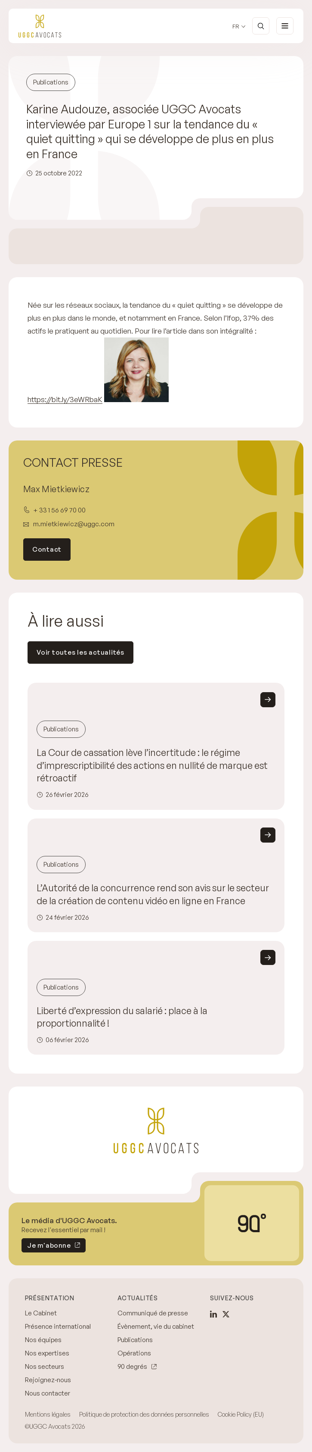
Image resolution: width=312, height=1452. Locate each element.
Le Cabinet (41, 1313)
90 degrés (132, 1366)
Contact (47, 549)
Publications (135, 1340)
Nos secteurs (44, 1366)
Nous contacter (47, 1393)
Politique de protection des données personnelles (144, 1414)
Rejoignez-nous (48, 1380)
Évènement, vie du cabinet (155, 1326)
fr (235, 26)
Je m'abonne (46, 1246)
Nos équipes (43, 1340)
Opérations (134, 1353)
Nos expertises (47, 1353)
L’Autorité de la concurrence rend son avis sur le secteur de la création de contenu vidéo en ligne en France (153, 894)
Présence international (58, 1326)
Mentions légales (48, 1414)
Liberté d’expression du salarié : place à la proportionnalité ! (122, 1017)
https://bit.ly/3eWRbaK (65, 399)
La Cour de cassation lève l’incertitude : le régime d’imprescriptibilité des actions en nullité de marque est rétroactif (152, 765)
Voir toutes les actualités (80, 652)
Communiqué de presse (152, 1313)
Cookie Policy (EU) (241, 1414)
